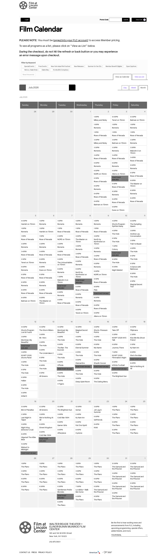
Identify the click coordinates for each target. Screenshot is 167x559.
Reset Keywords (28, 75)
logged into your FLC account (70, 40)
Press (34, 552)
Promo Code (104, 20)
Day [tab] (125, 88)
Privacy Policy (45, 552)
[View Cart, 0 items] (139, 20)
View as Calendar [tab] (122, 77)
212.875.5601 (54, 542)
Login (25, 20)
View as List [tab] (139, 77)
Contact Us (24, 552)
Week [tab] (133, 88)
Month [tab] (143, 88)
